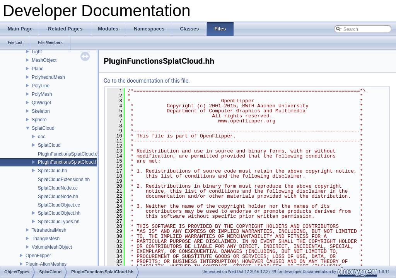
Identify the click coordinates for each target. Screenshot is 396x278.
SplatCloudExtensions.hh (64, 179)
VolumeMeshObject (52, 247)
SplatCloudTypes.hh (58, 221)
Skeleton (41, 111)
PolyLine (41, 85)
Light (37, 51)
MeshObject (44, 60)
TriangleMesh (46, 238)
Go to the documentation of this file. (147, 81)
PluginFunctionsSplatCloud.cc (68, 154)
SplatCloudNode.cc (58, 188)
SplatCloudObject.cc (59, 205)
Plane (38, 68)
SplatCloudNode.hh (58, 196)
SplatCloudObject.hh (59, 213)
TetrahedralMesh (49, 230)
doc (41, 136)
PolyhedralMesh (48, 77)
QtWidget (41, 102)
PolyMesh (42, 94)
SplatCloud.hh (52, 170)
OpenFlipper (38, 255)
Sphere (39, 119)
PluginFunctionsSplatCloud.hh (69, 162)
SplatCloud (43, 128)
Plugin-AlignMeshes (46, 264)
